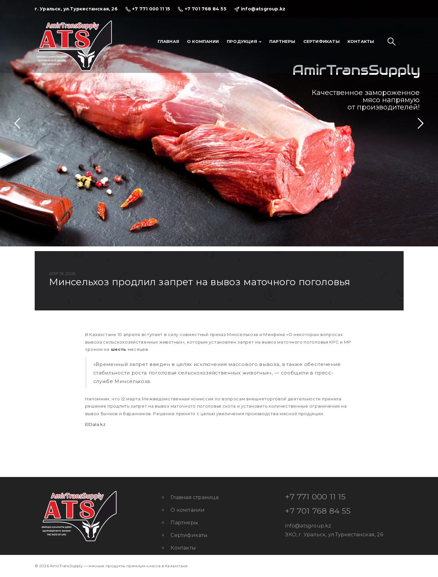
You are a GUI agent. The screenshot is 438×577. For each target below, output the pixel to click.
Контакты (360, 41)
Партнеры (282, 41)
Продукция (244, 41)
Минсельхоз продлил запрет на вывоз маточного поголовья (199, 282)
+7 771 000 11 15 (315, 496)
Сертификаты (321, 41)
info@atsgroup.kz (308, 526)
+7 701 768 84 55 (318, 510)
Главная (168, 41)
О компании (203, 41)
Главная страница (195, 497)
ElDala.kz (95, 424)
